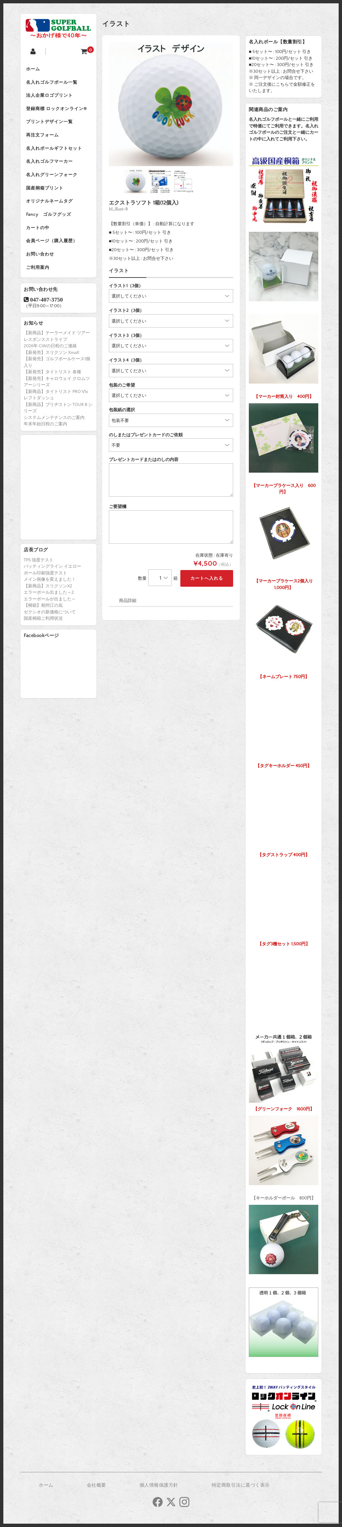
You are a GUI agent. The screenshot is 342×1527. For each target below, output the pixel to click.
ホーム (34, 69)
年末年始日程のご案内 (45, 436)
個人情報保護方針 (159, 1485)
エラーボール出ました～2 (49, 605)
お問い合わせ (41, 265)
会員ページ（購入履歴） (52, 251)
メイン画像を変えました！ (50, 592)
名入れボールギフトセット (55, 153)
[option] (171, 104)
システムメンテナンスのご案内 (54, 430)
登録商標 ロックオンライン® (57, 111)
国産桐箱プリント (45, 195)
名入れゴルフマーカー (50, 167)
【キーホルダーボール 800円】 (283, 1156)
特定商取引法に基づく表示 (241, 1485)
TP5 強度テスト (38, 572)
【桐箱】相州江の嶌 (43, 618)
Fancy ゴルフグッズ (49, 223)
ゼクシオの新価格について (50, 624)
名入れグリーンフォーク (52, 181)
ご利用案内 (38, 279)
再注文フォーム (43, 139)
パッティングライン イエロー (52, 579)
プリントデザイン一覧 (50, 125)
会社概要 (96, 1485)
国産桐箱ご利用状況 (43, 631)
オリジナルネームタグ (50, 209)
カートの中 (38, 237)
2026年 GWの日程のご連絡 (50, 358)
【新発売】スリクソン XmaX (51, 365)
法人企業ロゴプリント (50, 97)
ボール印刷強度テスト (45, 585)
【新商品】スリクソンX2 (48, 598)
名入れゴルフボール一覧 (52, 83)
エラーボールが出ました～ (50, 611)
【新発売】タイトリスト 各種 (52, 384)
